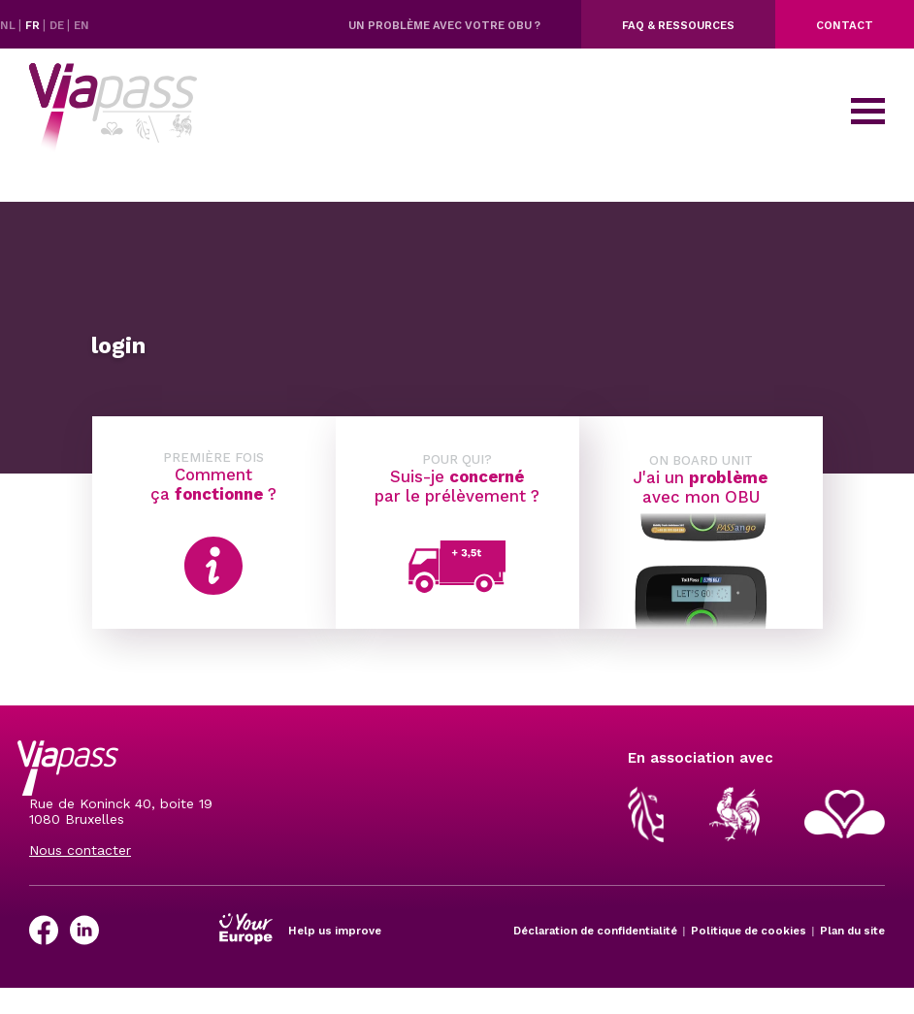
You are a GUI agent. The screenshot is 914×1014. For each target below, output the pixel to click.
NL (9, 25)
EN (81, 25)
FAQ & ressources (678, 25)
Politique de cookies (748, 930)
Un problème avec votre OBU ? (444, 25)
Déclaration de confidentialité (595, 930)
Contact (844, 25)
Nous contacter (80, 850)
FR (34, 25)
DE (58, 25)
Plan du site (852, 930)
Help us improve (334, 930)
